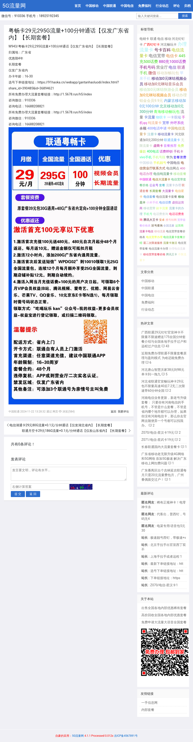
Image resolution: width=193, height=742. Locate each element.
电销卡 (144, 39)
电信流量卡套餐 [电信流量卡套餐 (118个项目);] (166, 196)
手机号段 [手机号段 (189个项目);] (158, 157)
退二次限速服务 (153, 242)
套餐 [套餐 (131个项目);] (162, 185)
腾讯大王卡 (150, 219)
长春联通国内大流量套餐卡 (160, 447)
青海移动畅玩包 (167, 111)
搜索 (185, 16)
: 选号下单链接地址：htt (162, 571)
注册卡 (152, 134)
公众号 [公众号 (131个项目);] (153, 185)
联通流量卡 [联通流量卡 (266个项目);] (172, 140)
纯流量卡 (155, 123)
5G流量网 (14, 6)
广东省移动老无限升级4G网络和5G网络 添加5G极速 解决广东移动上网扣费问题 (164, 458)
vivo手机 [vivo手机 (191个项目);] (146, 157)
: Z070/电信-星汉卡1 (159, 585)
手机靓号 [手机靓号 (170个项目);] (159, 163)
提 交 (18, 494)
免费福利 (144, 6)
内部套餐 (147, 710)
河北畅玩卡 (168, 44)
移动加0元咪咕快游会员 (159, 89)
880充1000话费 (172, 61)
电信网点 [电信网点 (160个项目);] (172, 168)
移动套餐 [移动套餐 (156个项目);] (179, 174)
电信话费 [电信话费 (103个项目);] (165, 202)
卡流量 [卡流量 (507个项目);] (149, 117)
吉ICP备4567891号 (126, 735)
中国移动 (92, 6)
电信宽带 (157, 55)
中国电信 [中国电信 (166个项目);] (173, 163)
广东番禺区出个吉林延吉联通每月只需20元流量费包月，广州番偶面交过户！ (164, 474)
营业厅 (162, 67)
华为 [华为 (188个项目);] (169, 157)
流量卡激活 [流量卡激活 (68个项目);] (170, 242)
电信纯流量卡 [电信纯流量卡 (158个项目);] (163, 174)
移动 (168, 39)
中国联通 (109, 6)
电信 (160, 39)
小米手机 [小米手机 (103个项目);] (152, 202)
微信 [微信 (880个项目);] (152, 73)
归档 (187, 6)
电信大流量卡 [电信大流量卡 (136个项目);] (161, 179)
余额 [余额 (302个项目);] (143, 128)
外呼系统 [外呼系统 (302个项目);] (177, 123)
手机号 (147, 214)
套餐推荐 (170, 146)
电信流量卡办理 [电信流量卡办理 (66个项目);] (158, 248)
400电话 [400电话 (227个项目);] (153, 151)
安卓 (162, 219)
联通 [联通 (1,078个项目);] (181, 67)
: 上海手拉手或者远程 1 (161, 556)
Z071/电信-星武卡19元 (157, 440)
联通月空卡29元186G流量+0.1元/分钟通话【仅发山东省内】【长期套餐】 (75, 431)
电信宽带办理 (154, 237)
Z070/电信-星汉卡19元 (157, 432)
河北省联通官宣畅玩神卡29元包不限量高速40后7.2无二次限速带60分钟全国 (163, 386)
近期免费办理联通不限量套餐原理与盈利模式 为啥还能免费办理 (164, 357)
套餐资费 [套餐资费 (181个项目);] (179, 157)
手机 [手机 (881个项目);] (143, 73)
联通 (153, 39)
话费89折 (166, 151)
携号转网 (171, 219)
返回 (113, 411)
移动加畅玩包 (168, 73)
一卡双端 (174, 117)
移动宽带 (149, 208)
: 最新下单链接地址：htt (162, 563)
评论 (176, 6)
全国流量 (168, 225)
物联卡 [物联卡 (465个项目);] (161, 117)
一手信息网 (149, 702)
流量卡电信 (146, 231)
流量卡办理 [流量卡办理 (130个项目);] (173, 185)
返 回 (33, 494)
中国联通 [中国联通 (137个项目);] (145, 179)
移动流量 (159, 231)
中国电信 (127, 6)
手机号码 (147, 67)
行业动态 (162, 6)
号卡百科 (162, 49)
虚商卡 (158, 146)
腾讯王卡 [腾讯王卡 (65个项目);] (171, 254)
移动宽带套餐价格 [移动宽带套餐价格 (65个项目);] (154, 254)
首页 (77, 6)
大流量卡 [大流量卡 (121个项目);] (168, 191)
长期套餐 (155, 191)
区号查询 (157, 225)
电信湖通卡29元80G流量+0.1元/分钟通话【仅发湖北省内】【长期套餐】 (61, 425)
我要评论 (123, 411)
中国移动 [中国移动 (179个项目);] (146, 163)
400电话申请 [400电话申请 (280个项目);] (157, 128)
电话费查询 (160, 214)
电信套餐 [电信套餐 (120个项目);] (149, 196)
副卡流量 (162, 208)
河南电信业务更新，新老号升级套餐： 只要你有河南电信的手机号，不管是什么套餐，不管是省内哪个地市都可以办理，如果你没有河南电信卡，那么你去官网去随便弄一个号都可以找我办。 (164, 411)
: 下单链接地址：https (160, 578)
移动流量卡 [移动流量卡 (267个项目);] (166, 134)
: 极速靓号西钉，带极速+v (163, 537)
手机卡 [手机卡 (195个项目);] (178, 151)
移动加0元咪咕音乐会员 (163, 84)
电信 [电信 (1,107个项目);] (172, 67)
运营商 (179, 225)
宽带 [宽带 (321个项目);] (165, 123)
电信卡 (172, 55)
